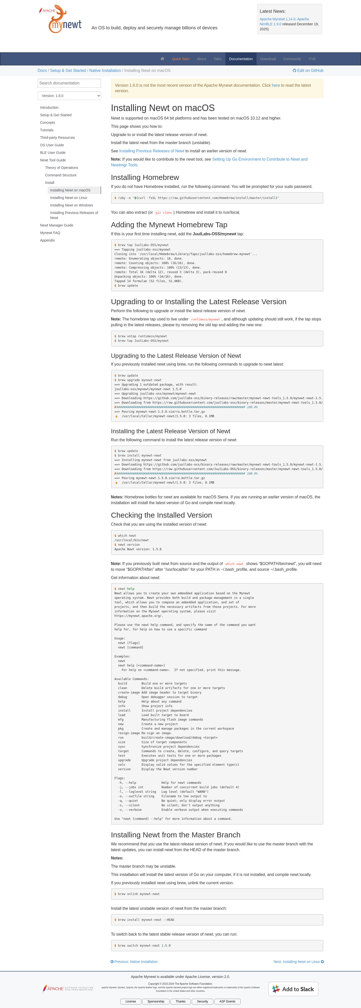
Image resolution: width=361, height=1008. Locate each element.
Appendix (47, 240)
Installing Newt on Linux (68, 198)
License (131, 1001)
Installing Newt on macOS (70, 190)
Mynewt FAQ (50, 233)
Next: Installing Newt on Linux (299, 962)
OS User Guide (52, 145)
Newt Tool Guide (53, 160)
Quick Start (180, 59)
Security (202, 1001)
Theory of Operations (61, 168)
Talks (218, 59)
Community (292, 59)
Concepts (47, 123)
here (276, 85)
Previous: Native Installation (134, 962)
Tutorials (46, 130)
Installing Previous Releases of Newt (74, 215)
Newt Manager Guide (56, 225)
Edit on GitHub (310, 71)
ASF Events (227, 1001)
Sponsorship (155, 1001)
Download (268, 59)
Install (49, 183)
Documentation (241, 59)
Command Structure (60, 175)
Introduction (49, 107)
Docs (42, 70)
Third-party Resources (57, 138)
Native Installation (105, 70)
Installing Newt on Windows (71, 205)
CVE (312, 59)
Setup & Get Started (68, 70)
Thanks (181, 1001)
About (201, 59)
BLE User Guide (52, 153)
